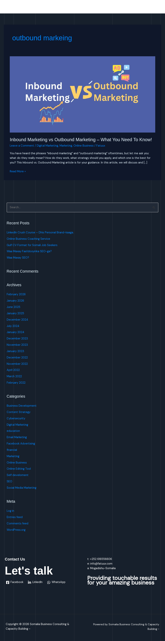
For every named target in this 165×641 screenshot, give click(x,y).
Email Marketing (17, 437)
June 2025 (13, 307)
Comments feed (17, 523)
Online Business (84, 146)
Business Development (22, 406)
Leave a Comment (22, 146)
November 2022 (17, 364)
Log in (10, 511)
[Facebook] (15, 582)
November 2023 (17, 345)
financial (12, 450)
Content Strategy (18, 412)
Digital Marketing (47, 146)
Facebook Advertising (21, 443)
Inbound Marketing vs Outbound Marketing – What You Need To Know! (81, 139)
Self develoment (18, 475)
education (13, 431)
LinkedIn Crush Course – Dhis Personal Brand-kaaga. (40, 232)
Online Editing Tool (19, 469)
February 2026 (16, 294)
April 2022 (13, 370)
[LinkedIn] (35, 582)
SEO (9, 481)
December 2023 (17, 338)
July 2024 (13, 326)
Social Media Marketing (21, 488)
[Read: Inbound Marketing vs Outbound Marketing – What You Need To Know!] (82, 94)
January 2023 (15, 351)
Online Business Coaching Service (28, 239)
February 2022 (16, 383)
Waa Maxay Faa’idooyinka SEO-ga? (29, 251)
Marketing (66, 146)
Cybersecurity (16, 418)
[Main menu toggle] (157, 8)
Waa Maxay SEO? (18, 258)
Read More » (18, 171)
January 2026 (15, 301)
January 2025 (15, 313)
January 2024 (15, 332)
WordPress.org (16, 530)
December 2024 (17, 320)
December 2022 (17, 357)
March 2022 (14, 376)
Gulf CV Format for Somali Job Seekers (32, 245)
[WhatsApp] (56, 582)
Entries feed (15, 517)
